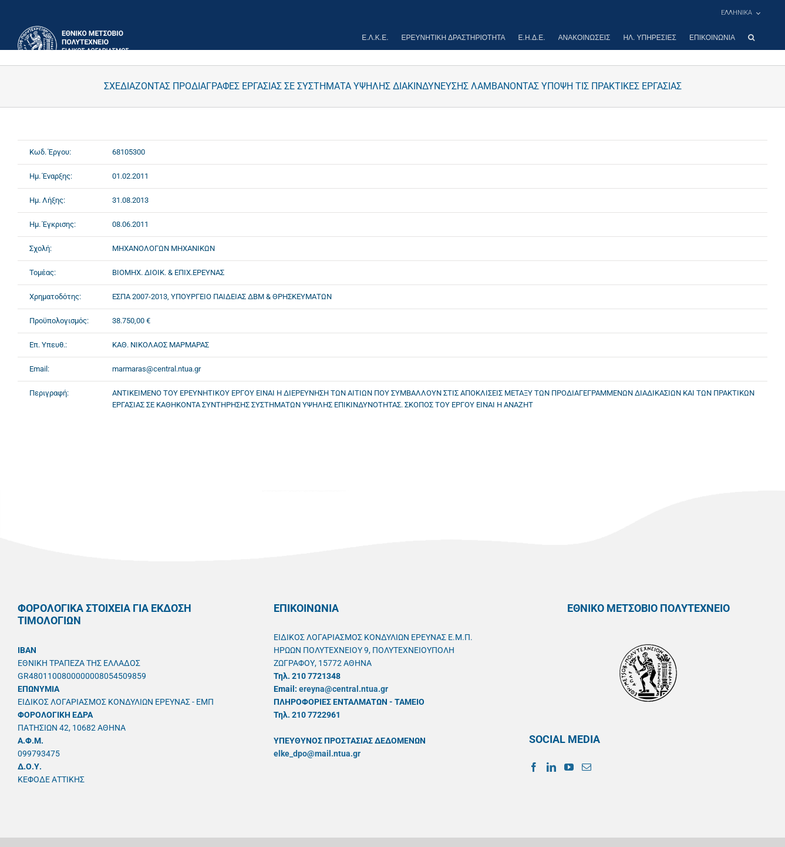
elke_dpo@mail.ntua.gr (317, 753)
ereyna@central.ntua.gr (343, 689)
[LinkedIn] (551, 767)
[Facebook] (533, 767)
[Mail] (586, 767)
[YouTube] (569, 767)
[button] (751, 37)
